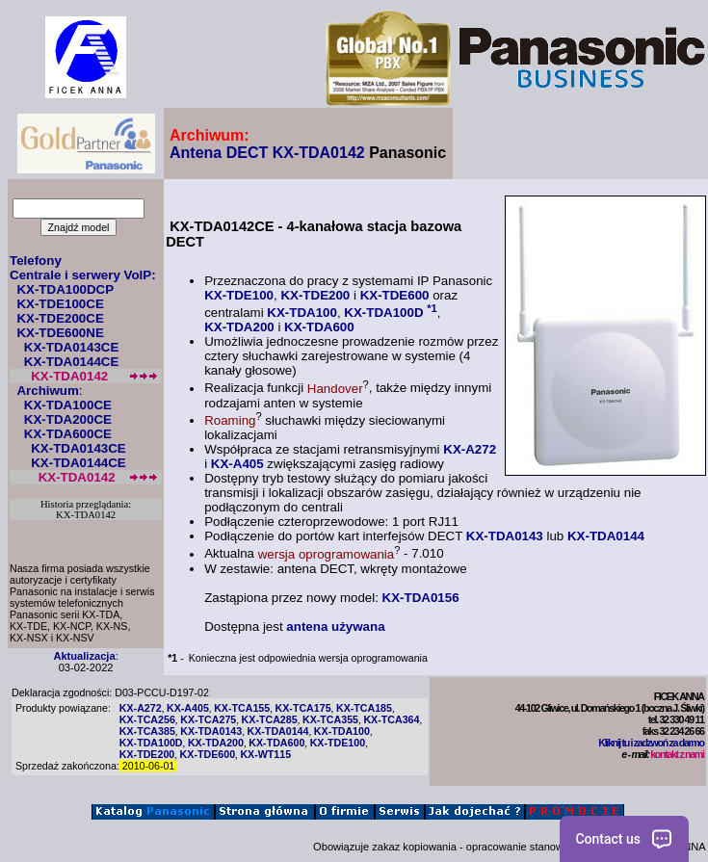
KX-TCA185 (364, 708)
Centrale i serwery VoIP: (83, 275)
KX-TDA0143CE (71, 347)
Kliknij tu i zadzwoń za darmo (650, 742)
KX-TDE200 (315, 295)
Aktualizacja (84, 656)
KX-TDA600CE (68, 434)
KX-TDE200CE (59, 318)
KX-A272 (469, 449)
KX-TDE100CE (59, 304)
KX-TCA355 (330, 719)
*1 (432, 308)
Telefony (36, 260)
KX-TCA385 (147, 731)
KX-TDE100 (239, 295)
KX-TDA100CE (68, 405)
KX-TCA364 (391, 719)
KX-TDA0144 (605, 536)
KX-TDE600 (395, 295)
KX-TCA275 (208, 719)
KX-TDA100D (383, 312)
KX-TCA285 (270, 719)
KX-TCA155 (242, 708)
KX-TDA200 (239, 327)
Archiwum (47, 390)
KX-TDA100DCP (65, 289)
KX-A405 (237, 464)
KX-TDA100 (302, 312)
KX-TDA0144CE (71, 361)
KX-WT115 (265, 754)
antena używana (335, 626)
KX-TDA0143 (504, 536)
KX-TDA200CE (68, 419)
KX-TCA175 (303, 708)
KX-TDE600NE (59, 333)
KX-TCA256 (147, 719)
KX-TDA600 (319, 327)
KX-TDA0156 (420, 597)
